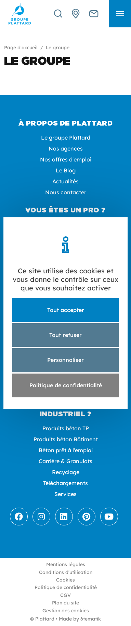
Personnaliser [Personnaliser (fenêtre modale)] (65, 360)
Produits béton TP (65, 428)
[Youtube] (109, 516)
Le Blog (66, 170)
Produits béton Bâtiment (66, 439)
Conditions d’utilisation (65, 572)
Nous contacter (65, 192)
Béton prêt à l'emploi (66, 450)
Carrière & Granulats (65, 461)
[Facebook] (19, 516)
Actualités (65, 181)
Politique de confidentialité (66, 587)
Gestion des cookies (65, 611)
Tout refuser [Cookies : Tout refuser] (65, 334)
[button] (120, 13)
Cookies (65, 580)
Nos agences (66, 148)
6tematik (90, 619)
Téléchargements (65, 483)
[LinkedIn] (64, 516)
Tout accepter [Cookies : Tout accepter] (65, 310)
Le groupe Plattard (65, 137)
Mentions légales (65, 564)
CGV (65, 595)
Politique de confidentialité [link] (65, 385)
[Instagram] (41, 516)
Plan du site (65, 603)
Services (65, 494)
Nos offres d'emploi (65, 159)
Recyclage (65, 472)
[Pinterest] (86, 516)
